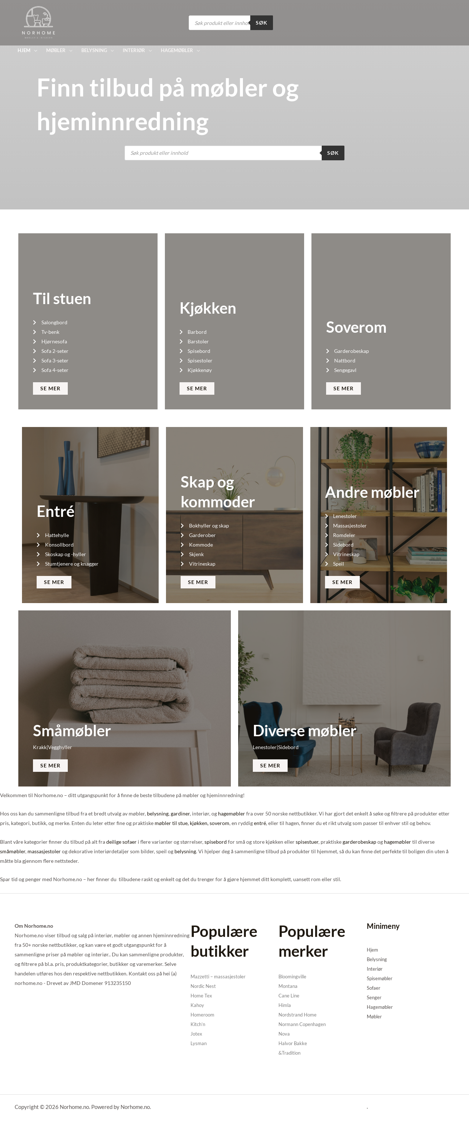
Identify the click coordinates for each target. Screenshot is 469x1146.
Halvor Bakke (293, 1043)
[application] (33, 50)
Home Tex (202, 995)
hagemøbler (231, 813)
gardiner (180, 813)
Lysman (199, 1043)
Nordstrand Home (299, 1014)
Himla (285, 1005)
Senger (374, 997)
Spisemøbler (381, 978)
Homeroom (204, 1014)
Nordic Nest (204, 986)
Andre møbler (372, 492)
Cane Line (289, 995)
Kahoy (198, 1005)
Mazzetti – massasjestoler (219, 976)
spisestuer (307, 842)
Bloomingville (294, 976)
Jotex (197, 1033)
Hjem (373, 949)
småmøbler (12, 851)
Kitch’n (199, 1024)
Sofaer (374, 988)
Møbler (375, 1016)
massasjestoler (44, 851)
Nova (284, 1033)
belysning (158, 813)
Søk (261, 22)
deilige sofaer (121, 842)
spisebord (215, 842)
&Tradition (290, 1053)
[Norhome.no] (38, 22)
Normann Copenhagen (304, 1024)
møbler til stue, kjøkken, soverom (192, 823)
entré (260, 823)
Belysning (378, 959)
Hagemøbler (381, 1007)
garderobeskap (359, 842)
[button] (27, 50)
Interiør (375, 969)
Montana (288, 986)
